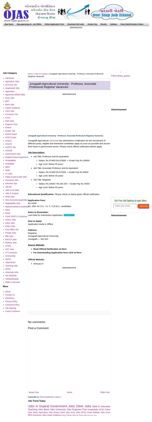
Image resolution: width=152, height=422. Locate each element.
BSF (7, 101)
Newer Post (34, 392)
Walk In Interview (101, 406)
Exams (57, 412)
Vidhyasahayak (11, 279)
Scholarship (10, 256)
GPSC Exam (87, 412)
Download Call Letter (76, 24)
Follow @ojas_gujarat (120, 76)
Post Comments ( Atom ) (50, 397)
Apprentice (10, 91)
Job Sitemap (10, 308)
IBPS (30, 415)
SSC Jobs (9, 249)
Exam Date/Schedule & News (132, 24)
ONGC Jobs (10, 220)
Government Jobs (63, 406)
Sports (8, 259)
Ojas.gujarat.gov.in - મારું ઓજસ (29, 24)
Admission (9, 78)
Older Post (105, 392)
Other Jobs (84, 406)
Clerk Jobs (65, 412)
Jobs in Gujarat (41, 74)
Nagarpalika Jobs (12, 203)
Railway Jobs (99, 412)
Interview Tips (92, 415)
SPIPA (8, 246)
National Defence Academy (17, 206)
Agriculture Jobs (46, 412)
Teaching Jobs (36, 409)
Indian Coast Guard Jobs (16, 177)
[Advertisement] (76, 48)
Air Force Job (81, 415)
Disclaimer (9, 298)
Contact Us (10, 295)
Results (104, 24)
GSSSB (8, 150)
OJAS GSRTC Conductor (16, 216)
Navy (64, 415)
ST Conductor (11, 253)
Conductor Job (11, 114)
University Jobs (64, 409)
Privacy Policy (11, 301)
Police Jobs (10, 226)
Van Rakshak (11, 275)
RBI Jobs (9, 236)
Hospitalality (93, 409)
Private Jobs (71, 415)
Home (69, 392)
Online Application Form (54, 24)
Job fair (8, 187)
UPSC (102, 409)
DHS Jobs (9, 121)
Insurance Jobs (40, 415)
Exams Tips (10, 131)
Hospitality (9, 164)
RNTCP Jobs (11, 239)
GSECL (8, 141)
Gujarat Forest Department (16, 157)
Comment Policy (12, 305)
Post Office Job (11, 229)
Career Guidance (54, 415)
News (36, 412)
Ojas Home (9, 24)
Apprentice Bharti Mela (15, 94)
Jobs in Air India (12, 190)
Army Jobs (76, 412)
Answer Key (92, 24)
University (53, 140)
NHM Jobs (9, 197)
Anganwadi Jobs (12, 88)
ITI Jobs (8, 174)
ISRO (7, 170)
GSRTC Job (10, 147)
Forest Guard (11, 134)
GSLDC (8, 144)
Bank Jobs (49, 409)
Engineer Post (80, 409)
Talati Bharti (10, 262)
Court (108, 412)
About (7, 292)
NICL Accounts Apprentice (16, 200)
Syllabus (113, 24)
